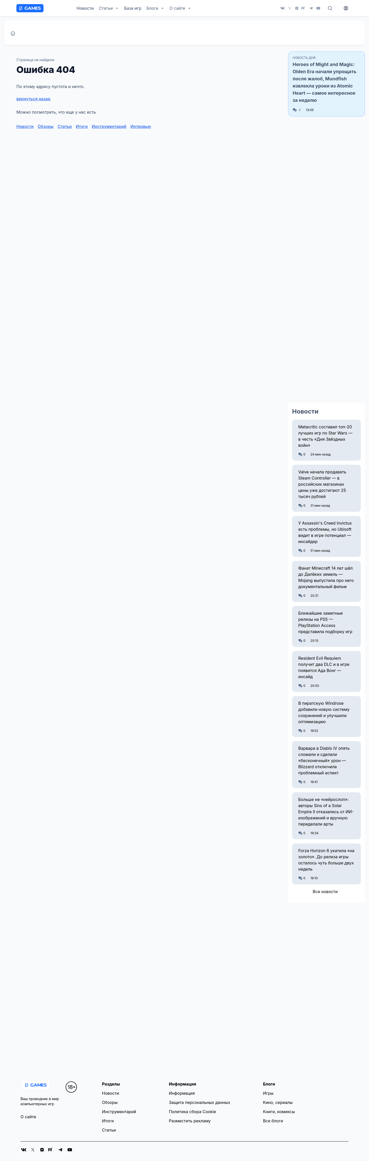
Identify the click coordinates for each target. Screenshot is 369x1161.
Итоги (82, 126)
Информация (182, 1093)
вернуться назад (33, 98)
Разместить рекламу (190, 1120)
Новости (85, 8)
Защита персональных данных (199, 1102)
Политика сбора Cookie (192, 1111)
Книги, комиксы (279, 1111)
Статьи (65, 126)
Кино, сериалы (278, 1102)
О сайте (28, 1116)
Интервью (140, 126)
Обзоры (46, 126)
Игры (268, 1093)
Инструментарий (109, 126)
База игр (132, 8)
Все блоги (273, 1120)
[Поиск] (330, 8)
